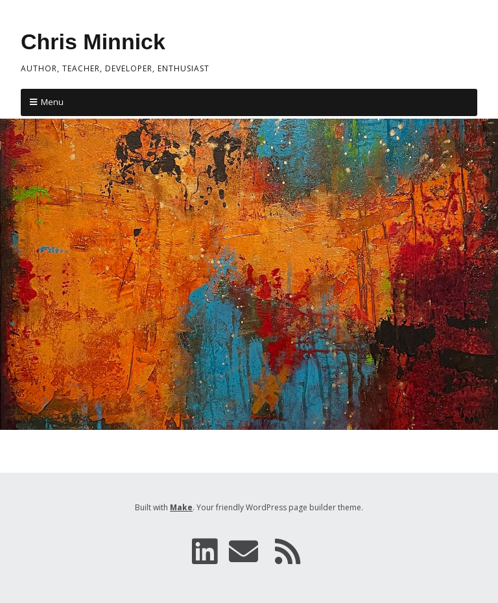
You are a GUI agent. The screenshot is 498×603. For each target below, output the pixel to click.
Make (181, 507)
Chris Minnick (93, 41)
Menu (52, 102)
